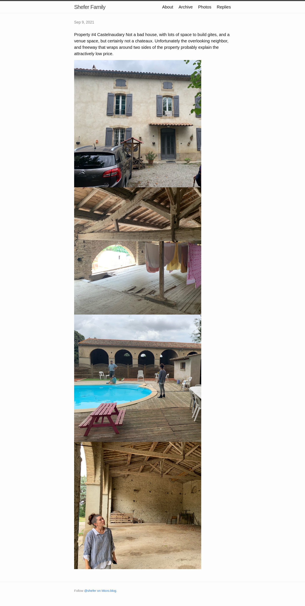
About (167, 7)
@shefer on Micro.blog (100, 590)
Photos (204, 7)
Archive (186, 7)
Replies (224, 7)
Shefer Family (89, 7)
